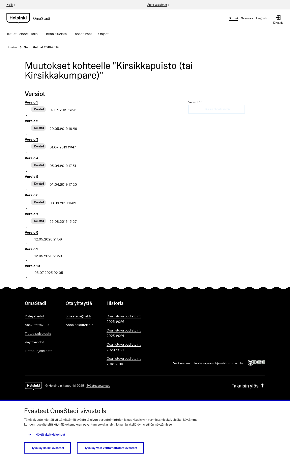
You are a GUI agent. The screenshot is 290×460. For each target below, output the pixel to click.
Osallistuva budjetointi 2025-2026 (124, 319)
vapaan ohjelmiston (218, 363)
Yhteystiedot (34, 316)
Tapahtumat (82, 33)
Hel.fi (11, 4)
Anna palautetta (158, 5)
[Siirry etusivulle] (29, 18)
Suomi (233, 18)
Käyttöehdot (34, 342)
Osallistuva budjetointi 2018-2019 (124, 361)
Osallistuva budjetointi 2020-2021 (124, 347)
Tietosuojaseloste (38, 350)
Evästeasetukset (98, 385)
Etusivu (11, 47)
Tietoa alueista (55, 33)
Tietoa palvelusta (38, 333)
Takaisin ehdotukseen (216, 109)
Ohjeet (103, 33)
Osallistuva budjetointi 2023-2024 (124, 333)
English (261, 18)
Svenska (247, 18)
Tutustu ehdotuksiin (22, 33)
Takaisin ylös (248, 386)
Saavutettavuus (37, 324)
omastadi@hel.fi (78, 316)
